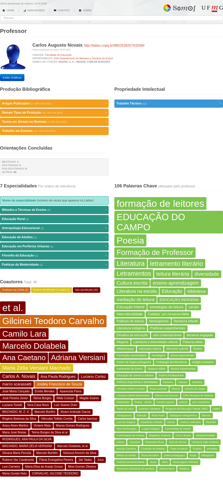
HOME (8, 10)
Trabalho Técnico (168, 103)
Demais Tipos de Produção (54, 112)
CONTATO (62, 10)
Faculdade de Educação (58, 54)
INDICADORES (34, 10)
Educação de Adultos (54, 237)
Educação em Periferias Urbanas (54, 246)
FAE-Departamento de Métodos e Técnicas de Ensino (83, 58)
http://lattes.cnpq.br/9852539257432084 (114, 45)
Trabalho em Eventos (54, 131)
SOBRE (85, 10)
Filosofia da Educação (54, 255)
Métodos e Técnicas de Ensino (54, 210)
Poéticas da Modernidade (54, 264)
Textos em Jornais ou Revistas (54, 121)
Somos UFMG (179, 7)
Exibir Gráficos (12, 77)
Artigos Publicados (54, 103)
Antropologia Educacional (54, 228)
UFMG (212, 9)
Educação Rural (54, 219)
